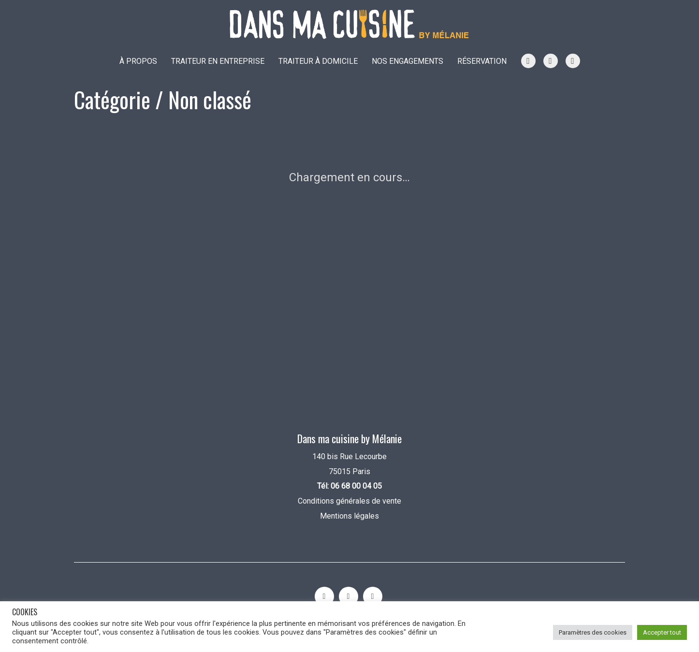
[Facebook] (372, 596)
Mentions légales (349, 516)
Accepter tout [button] (662, 632)
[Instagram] (324, 596)
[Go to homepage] (349, 24)
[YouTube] (348, 596)
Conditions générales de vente (349, 501)
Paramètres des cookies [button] (592, 632)
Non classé (209, 99)
